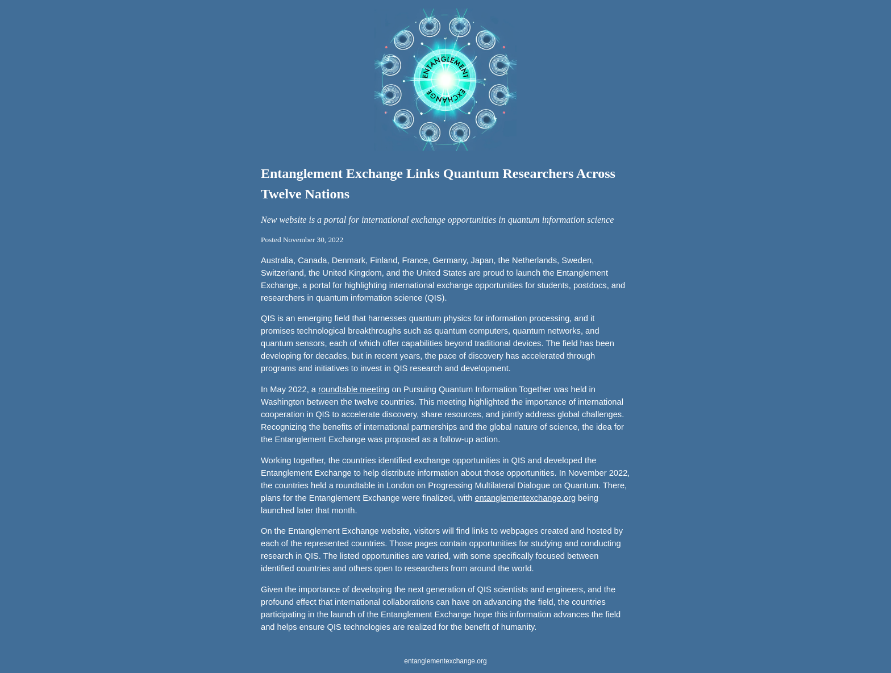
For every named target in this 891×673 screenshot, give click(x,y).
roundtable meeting (353, 389)
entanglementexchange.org (525, 497)
